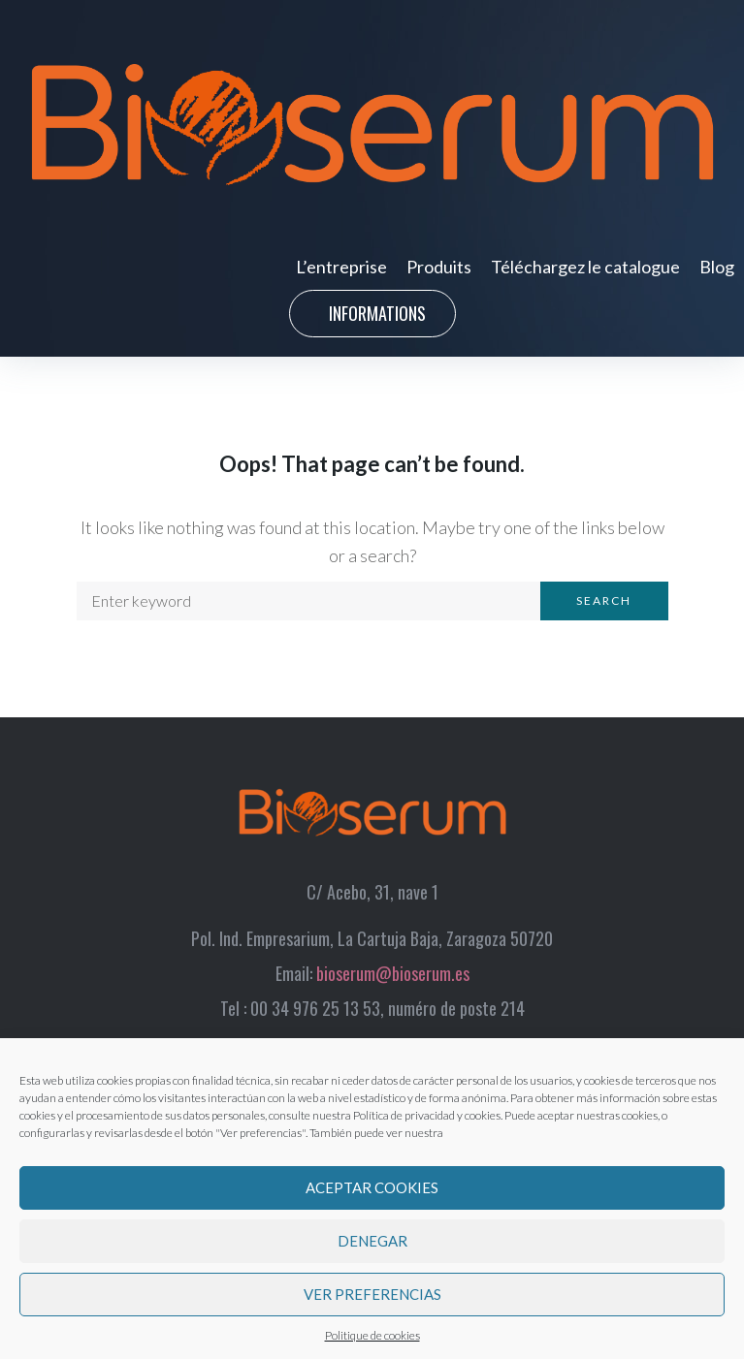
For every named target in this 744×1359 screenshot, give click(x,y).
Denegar (372, 1240)
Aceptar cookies (372, 1187)
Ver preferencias (372, 1294)
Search (603, 600)
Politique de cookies (372, 1335)
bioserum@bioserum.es (392, 973)
